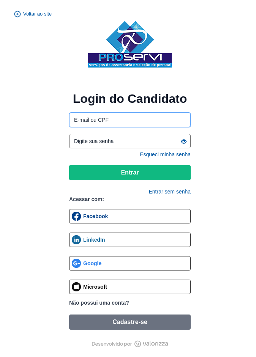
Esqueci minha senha (165, 154)
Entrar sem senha (170, 192)
